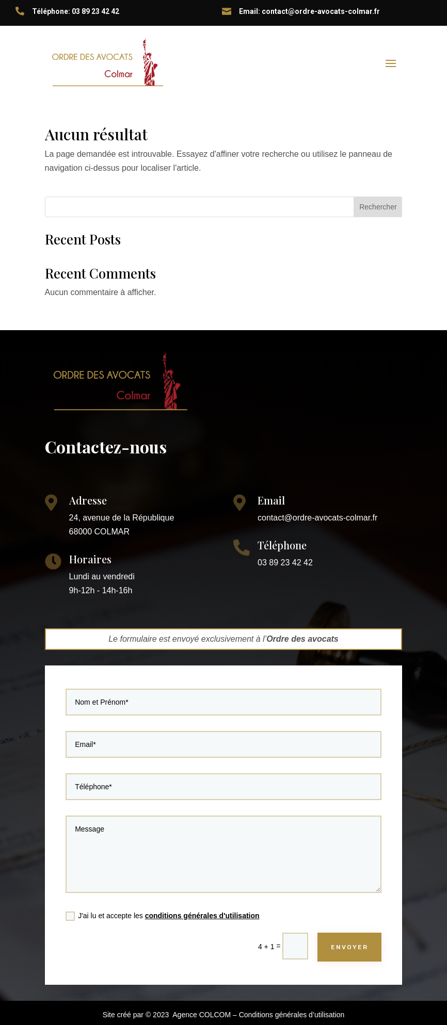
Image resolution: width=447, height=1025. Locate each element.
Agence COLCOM (201, 1015)
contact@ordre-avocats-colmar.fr (317, 517)
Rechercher (377, 207)
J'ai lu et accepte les (173, 899)
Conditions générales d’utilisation (292, 1015)
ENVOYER (326, 924)
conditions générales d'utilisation (206, 898)
